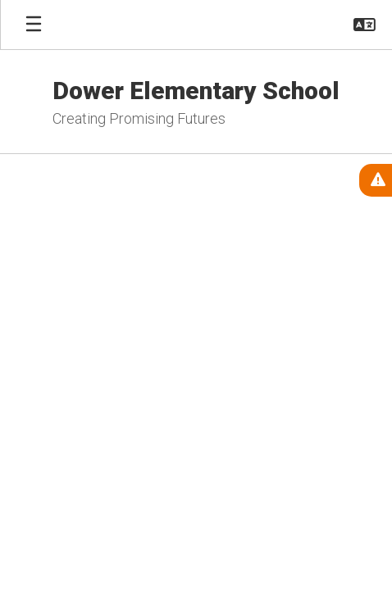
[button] (364, 24)
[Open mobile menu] (33, 24)
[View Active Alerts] (375, 180)
